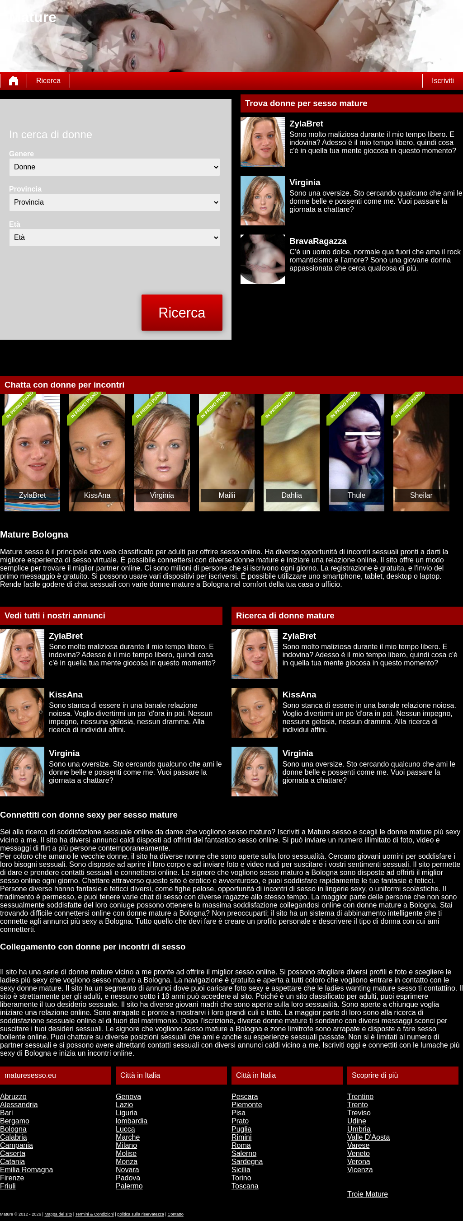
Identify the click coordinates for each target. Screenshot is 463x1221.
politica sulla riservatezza (140, 1214)
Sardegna (247, 1161)
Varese (358, 1145)
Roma (241, 1145)
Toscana (245, 1186)
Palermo (129, 1186)
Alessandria (19, 1105)
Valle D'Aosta (368, 1137)
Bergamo (14, 1121)
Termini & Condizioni (95, 1214)
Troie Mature (367, 1194)
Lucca (125, 1129)
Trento (357, 1105)
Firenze (12, 1178)
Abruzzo (13, 1096)
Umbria (359, 1129)
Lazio (124, 1105)
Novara (127, 1170)
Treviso (359, 1113)
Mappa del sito (58, 1214)
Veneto (358, 1153)
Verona (358, 1161)
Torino (241, 1178)
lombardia (131, 1121)
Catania (12, 1161)
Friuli (8, 1186)
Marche (128, 1137)
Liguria (126, 1113)
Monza (126, 1161)
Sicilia (241, 1170)
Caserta (12, 1153)
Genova (128, 1096)
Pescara (245, 1096)
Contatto (176, 1214)
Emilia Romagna (26, 1170)
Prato (240, 1121)
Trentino (360, 1096)
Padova (128, 1178)
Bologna (13, 1129)
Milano (126, 1145)
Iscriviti (443, 80)
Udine (356, 1121)
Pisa (239, 1113)
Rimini (241, 1137)
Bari (6, 1113)
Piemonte (247, 1105)
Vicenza (360, 1170)
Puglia (241, 1129)
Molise (126, 1153)
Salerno (244, 1153)
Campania (16, 1145)
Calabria (13, 1137)
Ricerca (48, 80)
